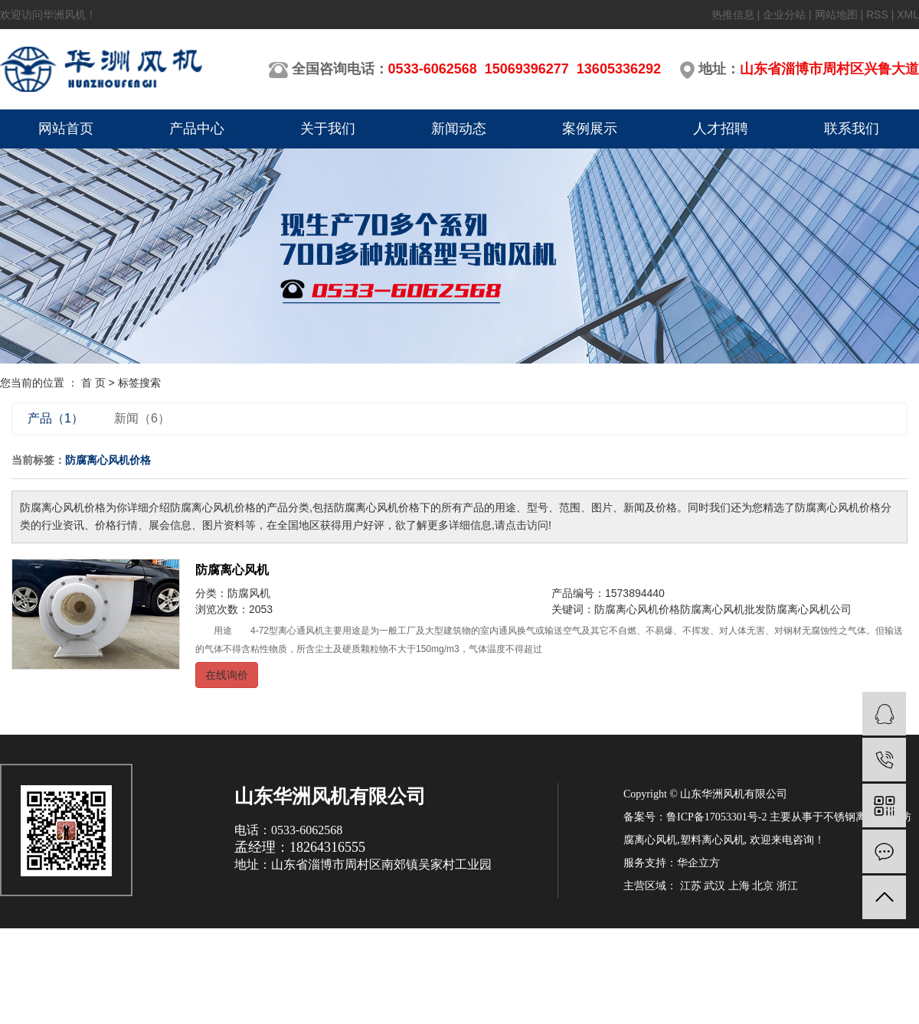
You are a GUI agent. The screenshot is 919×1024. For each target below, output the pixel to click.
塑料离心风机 (712, 840)
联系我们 (851, 128)
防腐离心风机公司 (809, 609)
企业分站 (784, 14)
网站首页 (65, 128)
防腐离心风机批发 (723, 609)
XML (908, 14)
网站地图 (836, 14)
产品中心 (196, 128)
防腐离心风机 (232, 569)
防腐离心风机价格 (637, 609)
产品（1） (55, 418)
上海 (739, 886)
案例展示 (589, 128)
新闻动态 (458, 128)
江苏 (691, 886)
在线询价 (226, 675)
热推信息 (732, 14)
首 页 (93, 383)
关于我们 (327, 128)
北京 (762, 886)
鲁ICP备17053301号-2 (716, 817)
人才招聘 (720, 128)
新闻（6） (142, 418)
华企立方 (698, 863)
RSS (877, 14)
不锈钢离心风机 (860, 817)
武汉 (714, 886)
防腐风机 (248, 593)
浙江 (787, 886)
